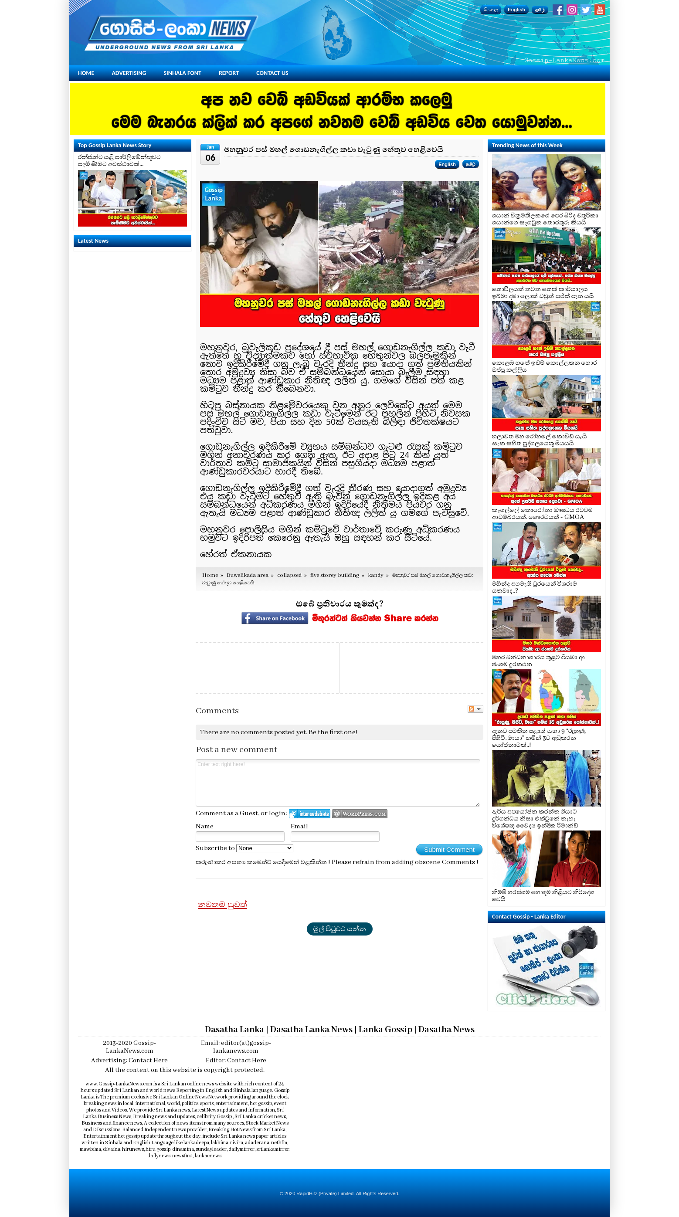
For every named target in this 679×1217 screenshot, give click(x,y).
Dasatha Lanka (234, 1029)
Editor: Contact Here (236, 1060)
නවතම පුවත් (222, 904)
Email (299, 826)
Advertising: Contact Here (129, 1060)
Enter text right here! (338, 783)
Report (229, 73)
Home (86, 73)
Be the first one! (333, 732)
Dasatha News (446, 1029)
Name (205, 826)
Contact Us (272, 73)
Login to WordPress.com (359, 813)
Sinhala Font (182, 73)
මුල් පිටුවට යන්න (339, 929)
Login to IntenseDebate (309, 813)
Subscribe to (244, 848)
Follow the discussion (475, 709)
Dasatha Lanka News (311, 1029)
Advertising (129, 73)
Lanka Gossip (385, 1029)
